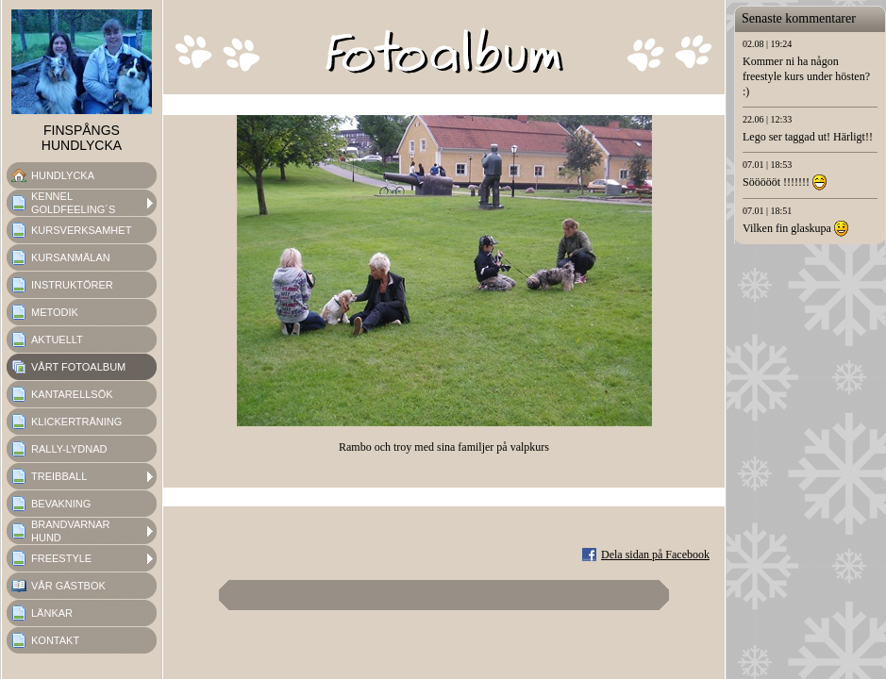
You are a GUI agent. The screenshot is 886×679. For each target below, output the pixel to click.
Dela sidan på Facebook (655, 554)
